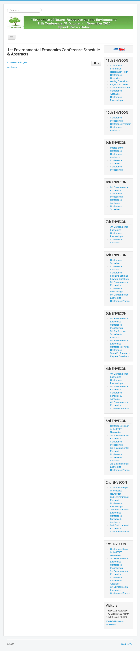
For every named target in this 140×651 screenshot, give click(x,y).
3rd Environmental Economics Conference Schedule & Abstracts (119, 454)
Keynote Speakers (119, 279)
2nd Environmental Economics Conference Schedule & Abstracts (119, 515)
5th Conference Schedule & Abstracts (118, 334)
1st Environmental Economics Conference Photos (120, 590)
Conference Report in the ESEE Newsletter (119, 429)
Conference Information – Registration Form (119, 68)
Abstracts (12, 67)
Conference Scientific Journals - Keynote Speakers (120, 353)
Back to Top (127, 644)
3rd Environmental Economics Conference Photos (120, 466)
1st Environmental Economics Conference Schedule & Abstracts (119, 577)
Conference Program (17, 62)
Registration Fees (119, 84)
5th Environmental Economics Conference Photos (120, 343)
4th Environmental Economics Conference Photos (120, 405)
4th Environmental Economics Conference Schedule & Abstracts (119, 392)
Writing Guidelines (119, 81)
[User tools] (96, 63)
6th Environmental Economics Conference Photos (120, 297)
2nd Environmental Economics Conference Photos (120, 528)
